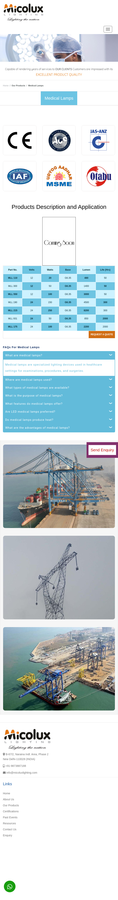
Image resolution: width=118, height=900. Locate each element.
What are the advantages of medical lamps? (37, 427)
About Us (8, 799)
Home (6, 85)
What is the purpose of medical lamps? (34, 395)
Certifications (11, 811)
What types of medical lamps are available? (37, 387)
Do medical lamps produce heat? (29, 420)
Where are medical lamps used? (28, 379)
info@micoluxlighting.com (21, 772)
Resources (9, 823)
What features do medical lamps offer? (33, 403)
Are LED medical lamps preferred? (30, 411)
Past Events (10, 817)
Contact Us (9, 829)
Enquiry (7, 835)
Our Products (11, 805)
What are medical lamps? (23, 355)
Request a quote (102, 334)
